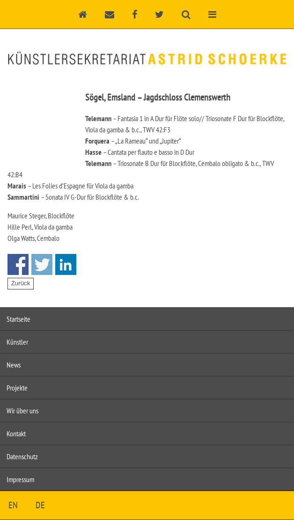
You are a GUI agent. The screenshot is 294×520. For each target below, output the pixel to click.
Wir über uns (22, 410)
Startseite (18, 319)
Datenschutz (22, 456)
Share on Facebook (18, 264)
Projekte (17, 387)
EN (13, 505)
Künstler (17, 342)
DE (40, 505)
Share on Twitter (41, 264)
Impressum (20, 479)
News (14, 364)
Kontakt (16, 433)
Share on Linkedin (65, 264)
